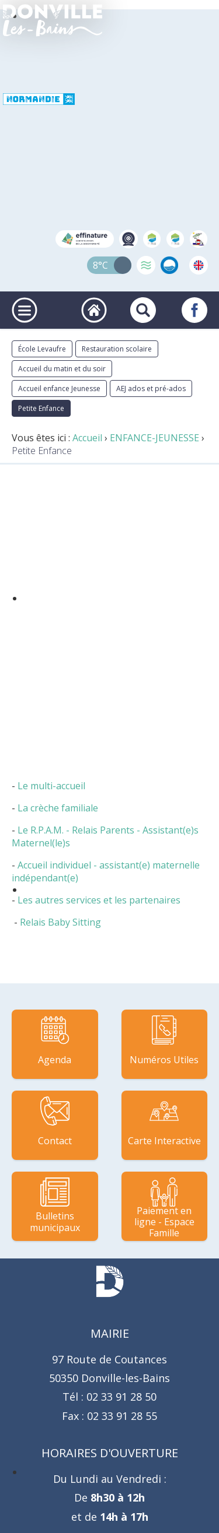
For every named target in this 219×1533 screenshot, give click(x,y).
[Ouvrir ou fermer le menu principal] (24, 310)
